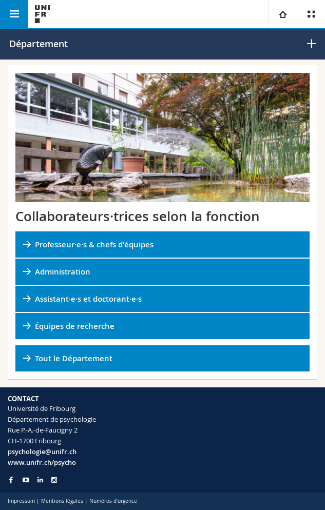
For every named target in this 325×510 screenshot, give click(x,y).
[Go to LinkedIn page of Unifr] (40, 480)
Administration (62, 271)
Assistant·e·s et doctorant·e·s (88, 298)
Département (38, 43)
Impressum (21, 501)
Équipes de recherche (74, 326)
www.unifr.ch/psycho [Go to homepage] (42, 462)
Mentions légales (62, 501)
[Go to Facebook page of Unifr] (11, 479)
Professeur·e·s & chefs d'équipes (94, 244)
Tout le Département (73, 358)
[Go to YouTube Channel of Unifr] (26, 480)
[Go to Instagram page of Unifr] (54, 480)
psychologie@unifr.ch (42, 451)
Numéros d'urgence (113, 501)
